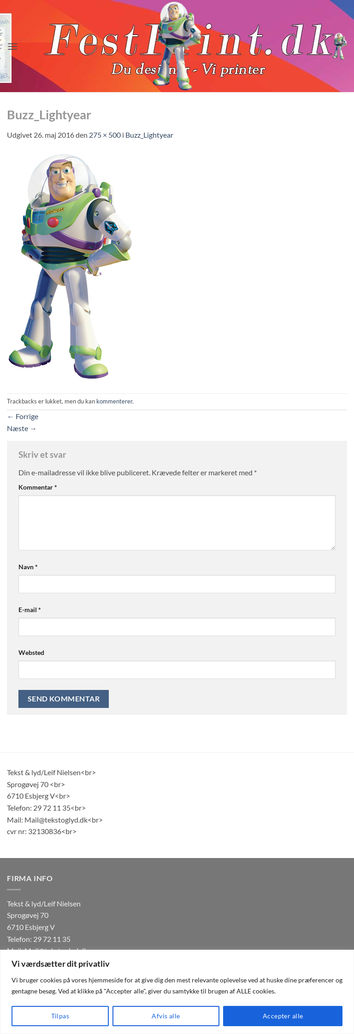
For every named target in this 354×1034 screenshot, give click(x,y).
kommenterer (114, 401)
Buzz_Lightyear (149, 134)
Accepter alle (283, 1016)
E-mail (29, 609)
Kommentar (37, 487)
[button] (12, 46)
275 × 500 (105, 134)
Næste (22, 428)
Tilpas (60, 1016)
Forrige (22, 416)
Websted (31, 652)
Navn (28, 567)
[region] (177, 992)
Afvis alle (166, 1016)
